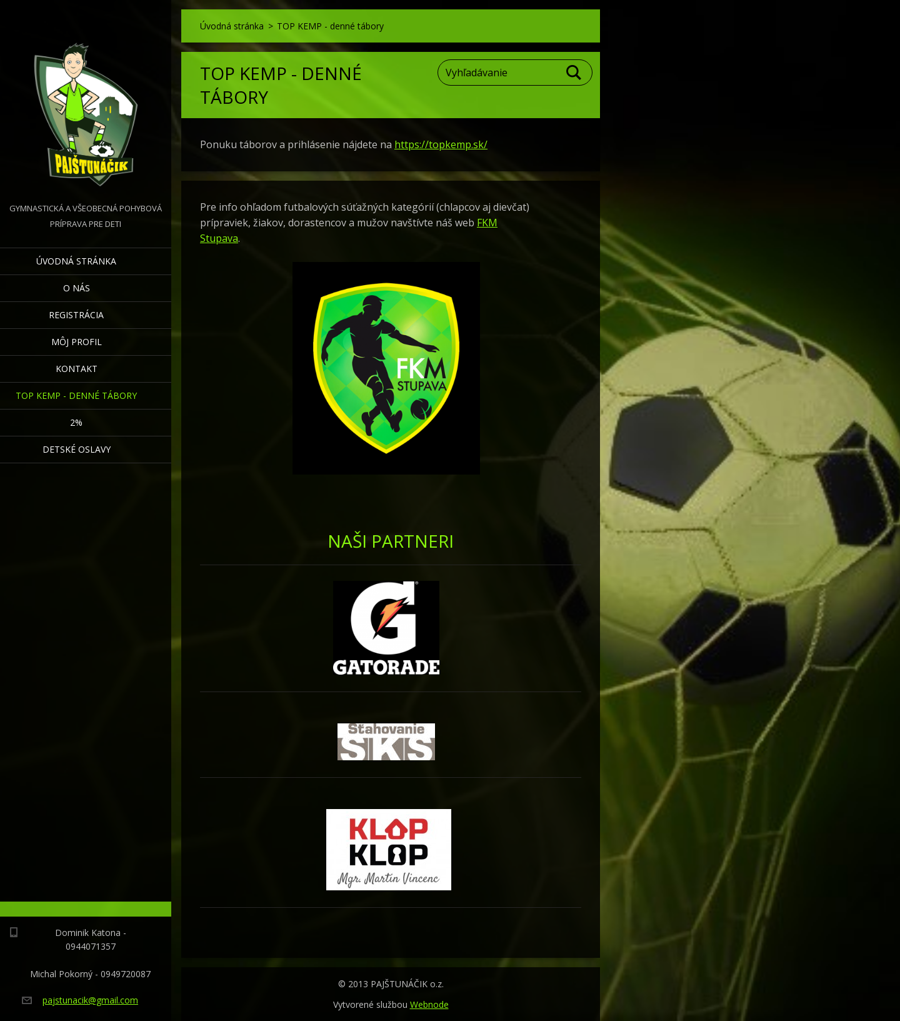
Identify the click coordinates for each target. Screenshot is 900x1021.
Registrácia (76, 315)
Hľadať (574, 72)
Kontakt (77, 369)
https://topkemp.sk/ (441, 144)
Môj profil (76, 342)
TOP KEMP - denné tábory (76, 395)
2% (76, 422)
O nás (76, 288)
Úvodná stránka (76, 261)
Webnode (429, 1004)
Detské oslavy (76, 449)
